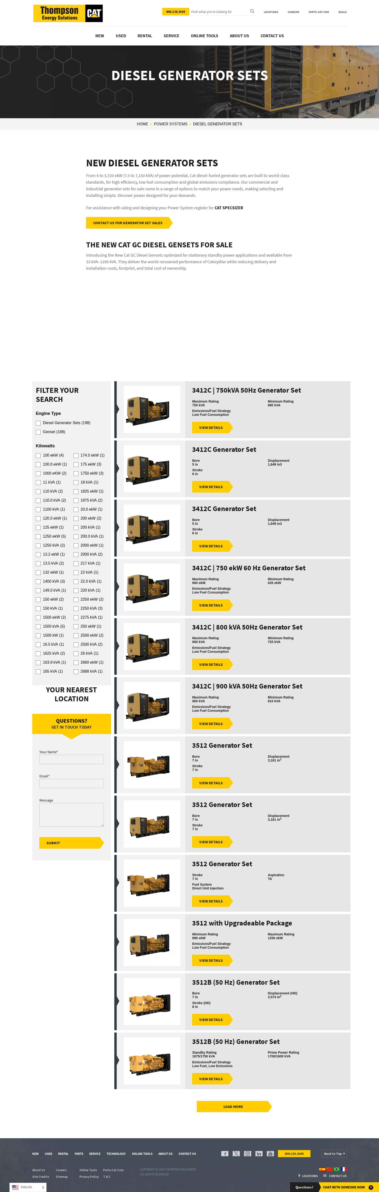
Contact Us (272, 35)
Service (171, 35)
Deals (342, 12)
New (99, 35)
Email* (44, 776)
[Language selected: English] (27, 1187)
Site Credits (40, 1177)
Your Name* (48, 751)
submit (53, 842)
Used (121, 35)
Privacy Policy (89, 1177)
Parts (79, 1154)
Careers (293, 12)
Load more (233, 1106)
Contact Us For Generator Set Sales (127, 222)
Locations (271, 12)
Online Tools (142, 1154)
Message (46, 800)
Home (142, 124)
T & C (107, 1177)
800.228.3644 (175, 11)
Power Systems (170, 124)
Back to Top (333, 1153)
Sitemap (62, 1177)
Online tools (204, 35)
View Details (211, 427)
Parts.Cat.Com (319, 12)
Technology (116, 1154)
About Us (239, 35)
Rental (145, 35)
